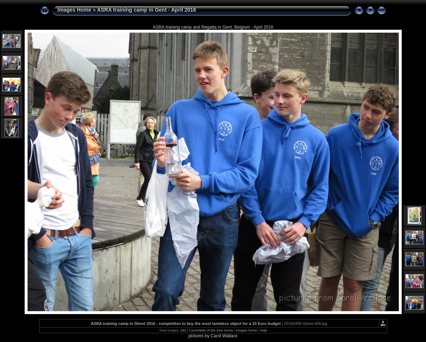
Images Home (75, 10)
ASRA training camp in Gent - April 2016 (146, 10)
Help (263, 330)
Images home (246, 330)
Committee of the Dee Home (211, 330)
